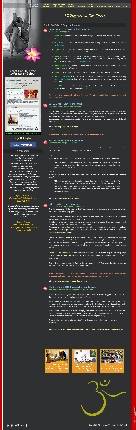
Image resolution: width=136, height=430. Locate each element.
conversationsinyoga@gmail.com (72, 281)
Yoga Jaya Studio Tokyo (68, 198)
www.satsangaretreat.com (67, 255)
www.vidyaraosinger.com (60, 232)
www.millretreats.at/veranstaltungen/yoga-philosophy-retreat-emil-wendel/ (90, 329)
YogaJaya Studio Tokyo (68, 127)
